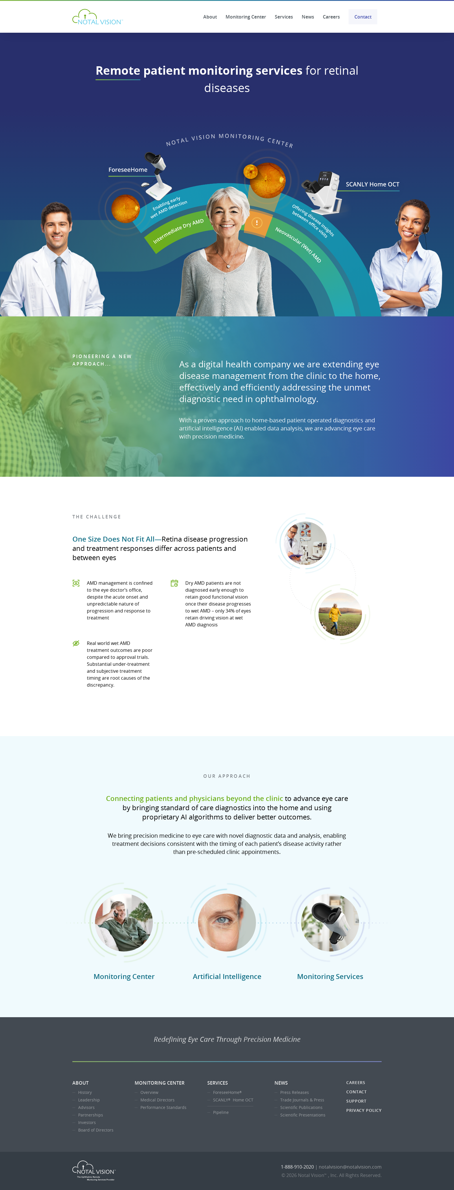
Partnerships (90, 1115)
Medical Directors (157, 1100)
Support (356, 1101)
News (308, 17)
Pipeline (221, 1112)
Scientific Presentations (302, 1115)
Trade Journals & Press (302, 1100)
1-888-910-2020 (297, 1167)
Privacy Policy (364, 1110)
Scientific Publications (301, 1107)
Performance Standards (163, 1107)
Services (284, 17)
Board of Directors (96, 1130)
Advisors (86, 1107)
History (85, 1092)
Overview (149, 1092)
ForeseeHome (228, 1092)
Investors (87, 1122)
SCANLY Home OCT (233, 1100)
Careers (331, 17)
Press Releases (294, 1092)
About (210, 17)
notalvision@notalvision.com (350, 1167)
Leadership (89, 1100)
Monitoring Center (246, 17)
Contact (362, 17)
